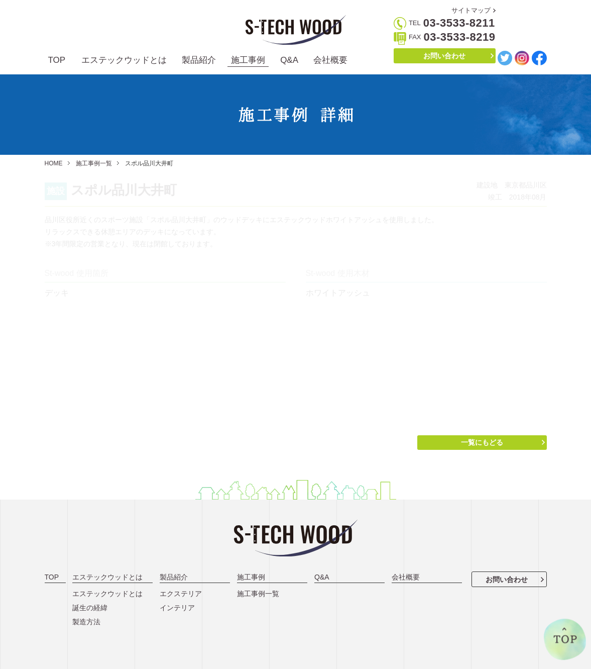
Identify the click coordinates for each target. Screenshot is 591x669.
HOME (54, 163)
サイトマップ (471, 10)
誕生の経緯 (89, 608)
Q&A (289, 60)
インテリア (177, 608)
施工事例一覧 (94, 163)
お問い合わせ (444, 56)
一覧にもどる (482, 442)
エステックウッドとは (124, 60)
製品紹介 (199, 60)
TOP (57, 60)
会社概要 (330, 60)
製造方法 (86, 622)
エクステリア (181, 594)
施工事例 (248, 60)
